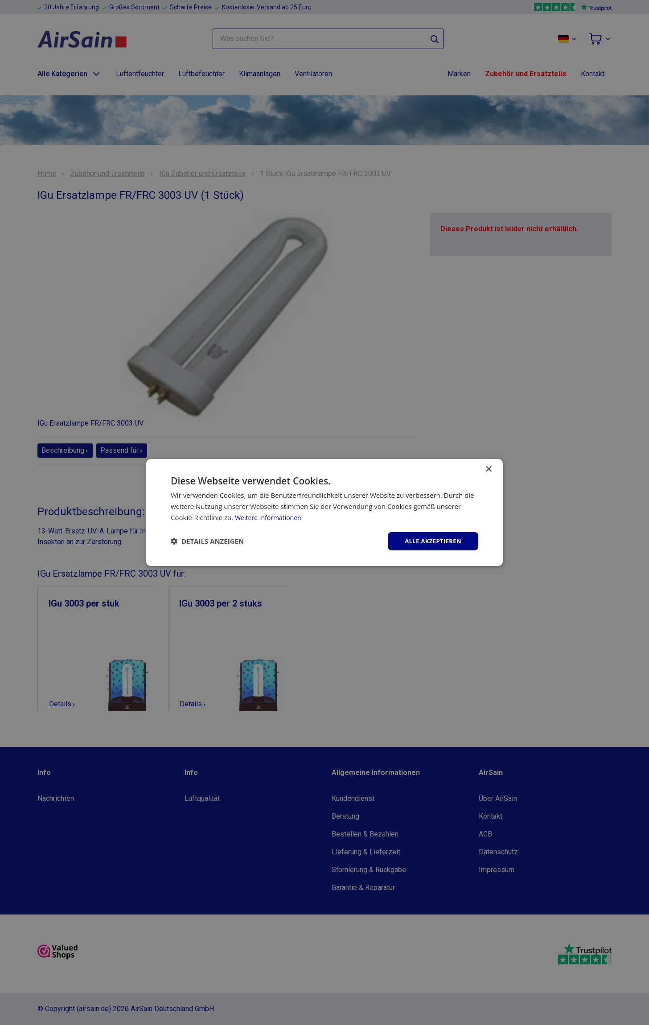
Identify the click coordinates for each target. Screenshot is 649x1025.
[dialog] (324, 512)
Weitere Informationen (270, 516)
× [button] (488, 468)
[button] (207, 541)
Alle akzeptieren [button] (431, 541)
